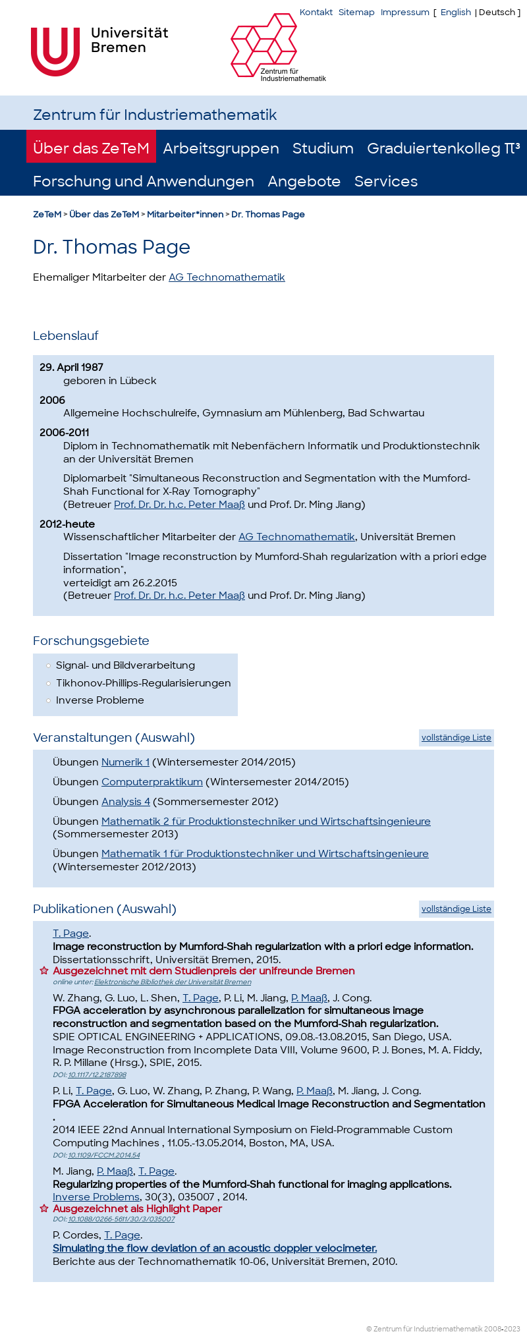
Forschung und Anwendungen (143, 181)
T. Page (71, 933)
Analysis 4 (125, 801)
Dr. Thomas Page (268, 214)
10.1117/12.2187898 (97, 1075)
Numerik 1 (125, 762)
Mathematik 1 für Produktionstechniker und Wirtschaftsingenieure (265, 853)
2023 (512, 1329)
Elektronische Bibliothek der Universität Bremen (172, 982)
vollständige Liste (456, 738)
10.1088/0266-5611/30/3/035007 (121, 1219)
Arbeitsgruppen (221, 148)
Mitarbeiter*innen (185, 214)
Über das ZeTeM (91, 148)
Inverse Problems (96, 1197)
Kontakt (316, 12)
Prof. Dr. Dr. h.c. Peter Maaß (179, 504)
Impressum (405, 12)
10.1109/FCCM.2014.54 (104, 1155)
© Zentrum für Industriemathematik (424, 1329)
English (456, 12)
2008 (492, 1329)
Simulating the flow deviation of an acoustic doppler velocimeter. (215, 1248)
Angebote (304, 181)
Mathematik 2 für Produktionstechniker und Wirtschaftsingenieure (266, 821)
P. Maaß (309, 998)
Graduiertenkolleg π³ (443, 148)
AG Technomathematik (227, 277)
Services (386, 181)
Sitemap (357, 12)
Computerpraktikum (152, 782)
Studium (323, 148)
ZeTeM (47, 214)
